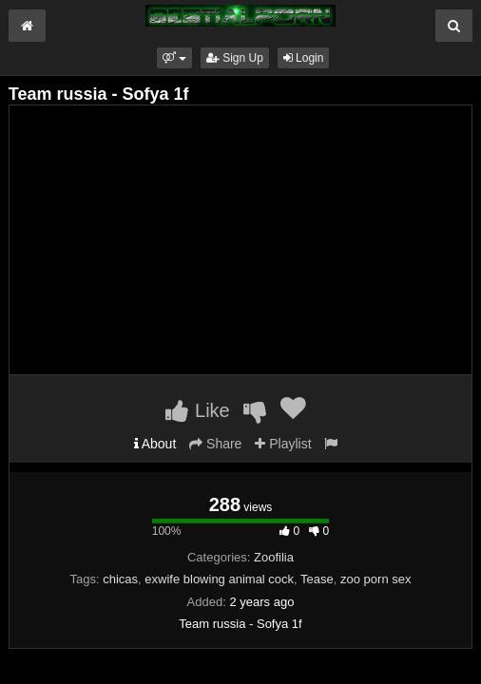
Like (197, 410)
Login (303, 58)
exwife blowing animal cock (219, 579)
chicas (120, 579)
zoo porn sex (375, 579)
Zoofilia (274, 557)
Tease (317, 579)
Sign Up (234, 58)
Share (215, 443)
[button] (174, 58)
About (155, 443)
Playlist (283, 443)
